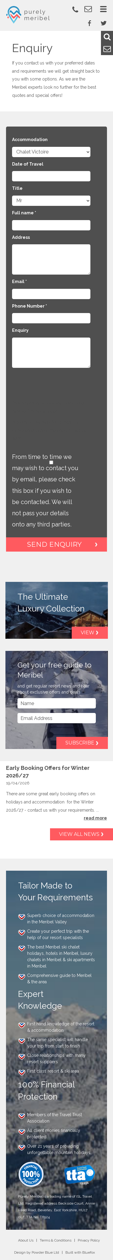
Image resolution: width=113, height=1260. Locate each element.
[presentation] (58, 387)
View (87, 632)
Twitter (103, 23)
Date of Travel (27, 164)
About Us (25, 1240)
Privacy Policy (89, 1240)
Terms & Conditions (55, 1240)
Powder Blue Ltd (45, 1252)
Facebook (89, 23)
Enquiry (20, 330)
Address (21, 237)
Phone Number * (29, 306)
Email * (19, 281)
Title (17, 188)
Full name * (24, 212)
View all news (79, 834)
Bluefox (88, 1252)
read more (95, 818)
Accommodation (30, 139)
